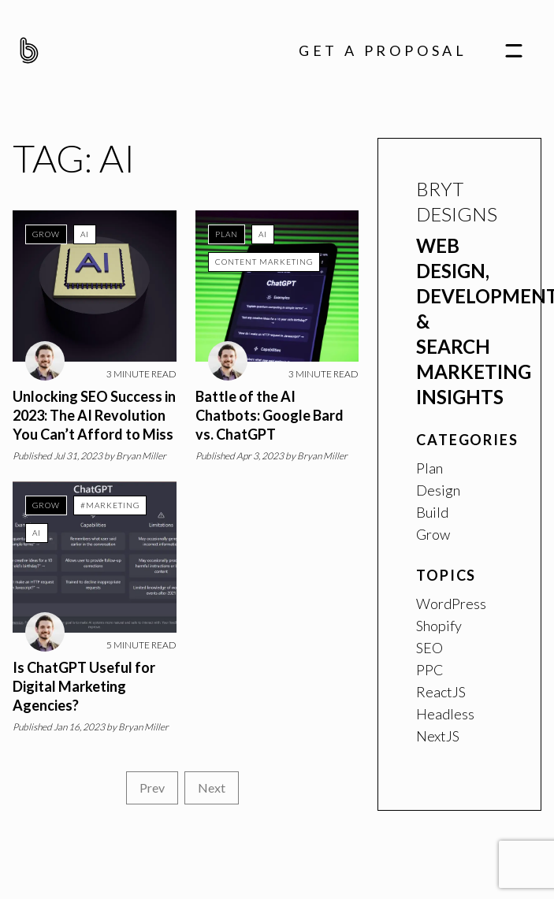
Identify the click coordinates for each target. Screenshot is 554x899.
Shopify (439, 625)
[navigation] (513, 50)
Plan (226, 234)
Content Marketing (264, 261)
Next (211, 787)
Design (438, 490)
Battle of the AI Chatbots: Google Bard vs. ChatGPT (269, 415)
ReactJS (441, 691)
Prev (152, 787)
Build (432, 512)
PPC (430, 669)
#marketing (109, 505)
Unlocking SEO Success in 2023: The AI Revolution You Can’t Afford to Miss (94, 415)
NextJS (437, 736)
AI (84, 234)
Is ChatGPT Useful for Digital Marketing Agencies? (84, 686)
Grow (46, 234)
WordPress (451, 603)
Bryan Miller (141, 456)
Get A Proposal (383, 50)
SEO (429, 647)
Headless (445, 714)
